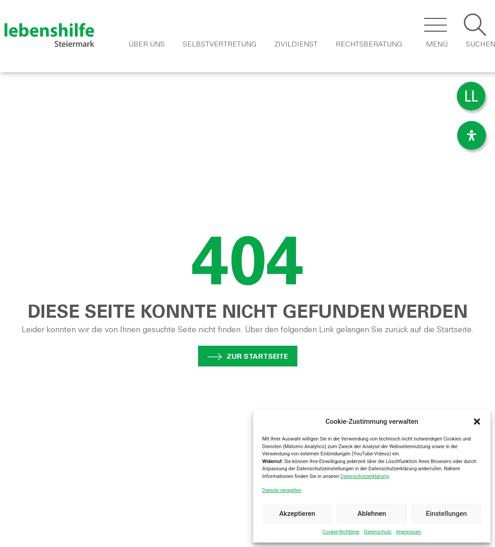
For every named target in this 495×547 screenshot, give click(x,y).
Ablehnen (371, 514)
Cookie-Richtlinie (341, 532)
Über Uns (147, 44)
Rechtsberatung (369, 44)
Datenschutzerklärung (365, 476)
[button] (476, 421)
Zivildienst (296, 44)
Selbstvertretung (219, 44)
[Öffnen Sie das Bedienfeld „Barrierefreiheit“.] (471, 135)
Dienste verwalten (281, 490)
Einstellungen (446, 514)
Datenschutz (377, 532)
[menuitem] (471, 96)
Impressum (408, 532)
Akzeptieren (297, 514)
